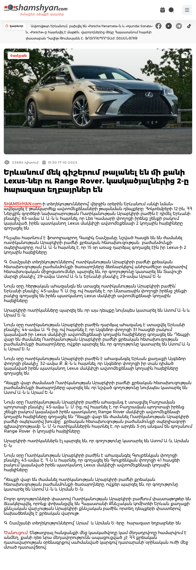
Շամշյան (18, 56)
